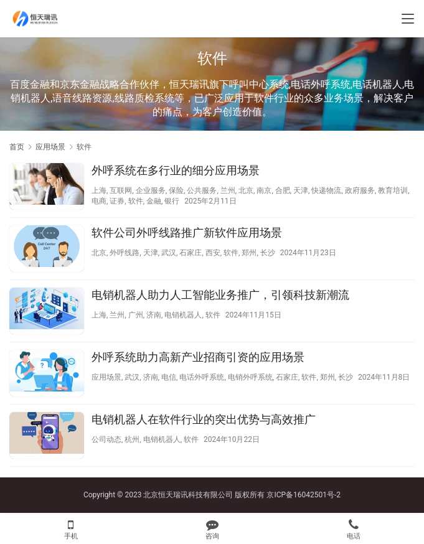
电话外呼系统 (201, 377)
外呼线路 (124, 252)
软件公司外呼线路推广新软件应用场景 (187, 232)
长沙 (267, 252)
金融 (153, 201)
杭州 (132, 439)
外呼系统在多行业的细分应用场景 (176, 170)
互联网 (121, 190)
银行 (171, 201)
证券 (117, 201)
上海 (99, 190)
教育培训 (393, 190)
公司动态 (106, 439)
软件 (135, 201)
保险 (176, 190)
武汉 (168, 252)
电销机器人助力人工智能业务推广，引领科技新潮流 (220, 294)
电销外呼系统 (250, 377)
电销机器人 (183, 315)
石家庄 (190, 252)
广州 (135, 315)
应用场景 (106, 377)
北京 (245, 190)
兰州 (227, 190)
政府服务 (360, 190)
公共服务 (202, 190)
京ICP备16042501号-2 (303, 494)
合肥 (282, 190)
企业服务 (151, 190)
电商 (99, 201)
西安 (212, 252)
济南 (153, 315)
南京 (264, 190)
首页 (16, 147)
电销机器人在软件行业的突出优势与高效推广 (204, 419)
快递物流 (326, 190)
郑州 (249, 252)
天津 (300, 190)
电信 (168, 377)
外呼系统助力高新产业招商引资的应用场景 (198, 356)
